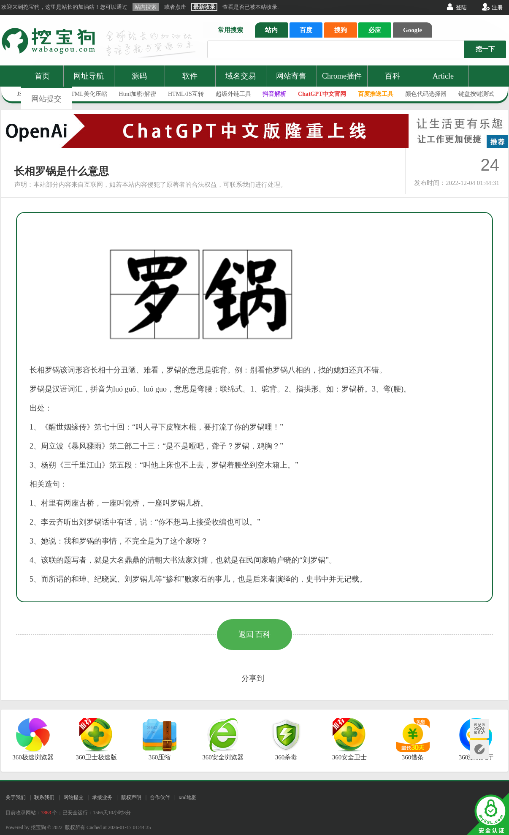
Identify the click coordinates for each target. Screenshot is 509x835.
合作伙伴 (160, 797)
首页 (42, 76)
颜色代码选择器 (426, 94)
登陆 (461, 7)
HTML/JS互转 (186, 94)
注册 (497, 7)
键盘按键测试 (476, 94)
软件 (190, 76)
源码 (139, 76)
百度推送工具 (375, 94)
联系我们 (44, 797)
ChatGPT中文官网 (322, 94)
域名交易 (240, 76)
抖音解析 (274, 94)
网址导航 (88, 76)
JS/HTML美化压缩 (83, 94)
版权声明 (131, 797)
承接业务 (102, 797)
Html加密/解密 (138, 94)
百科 (392, 76)
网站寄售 (291, 76)
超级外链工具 (233, 94)
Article (443, 76)
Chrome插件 (342, 76)
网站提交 (46, 99)
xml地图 (188, 797)
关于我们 (15, 797)
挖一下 (485, 49)
